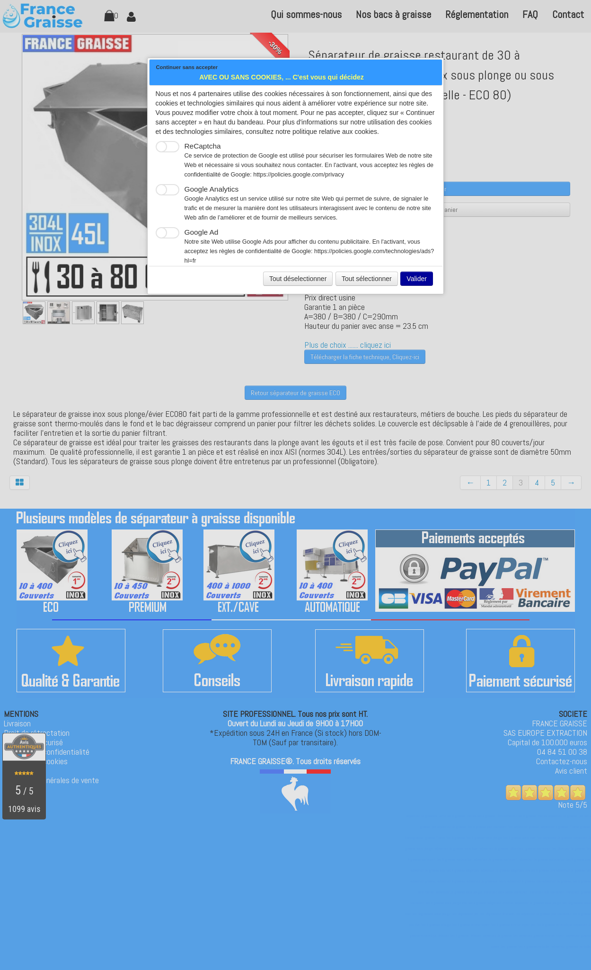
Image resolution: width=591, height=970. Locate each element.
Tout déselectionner (297, 278)
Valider (416, 278)
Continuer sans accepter (187, 67)
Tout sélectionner (367, 278)
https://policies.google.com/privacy (298, 174)
